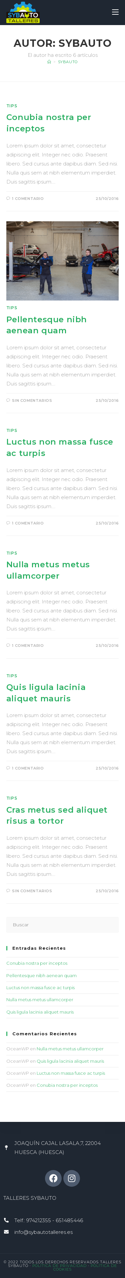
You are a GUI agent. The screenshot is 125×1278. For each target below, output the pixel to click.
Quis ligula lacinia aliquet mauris (40, 1012)
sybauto (68, 62)
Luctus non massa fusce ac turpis (40, 987)
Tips (11, 105)
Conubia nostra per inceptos (36, 963)
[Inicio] (49, 62)
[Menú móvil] (115, 12)
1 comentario (28, 198)
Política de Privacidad (60, 1265)
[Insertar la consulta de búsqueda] (62, 925)
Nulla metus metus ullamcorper (39, 999)
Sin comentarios (32, 400)
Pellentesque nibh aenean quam (41, 975)
